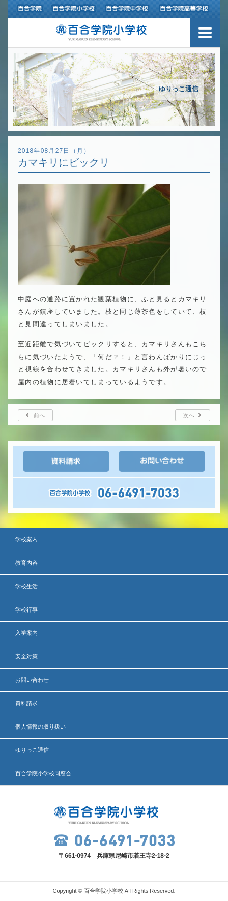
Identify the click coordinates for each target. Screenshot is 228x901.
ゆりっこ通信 (32, 750)
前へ (39, 415)
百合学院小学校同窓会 (43, 773)
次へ (188, 415)
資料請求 (26, 703)
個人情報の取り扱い (40, 726)
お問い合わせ (32, 680)
